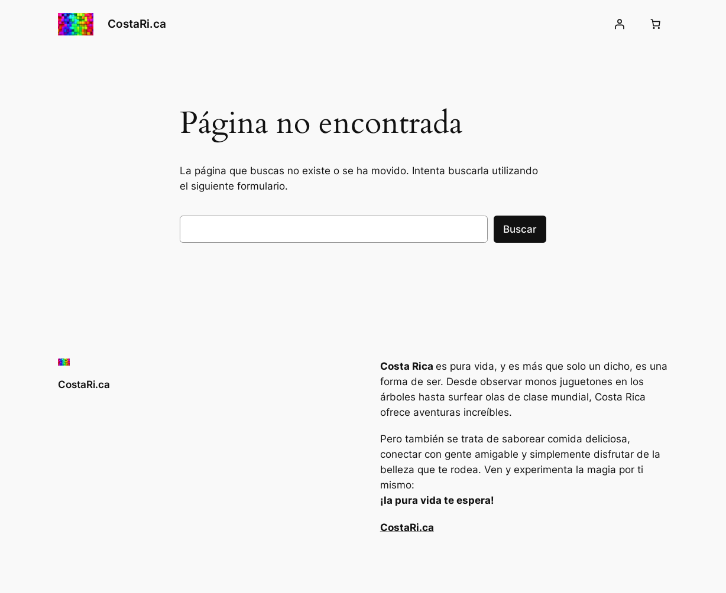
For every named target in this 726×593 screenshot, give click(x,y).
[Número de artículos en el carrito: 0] (655, 24)
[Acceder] (619, 24)
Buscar (520, 229)
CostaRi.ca (137, 24)
